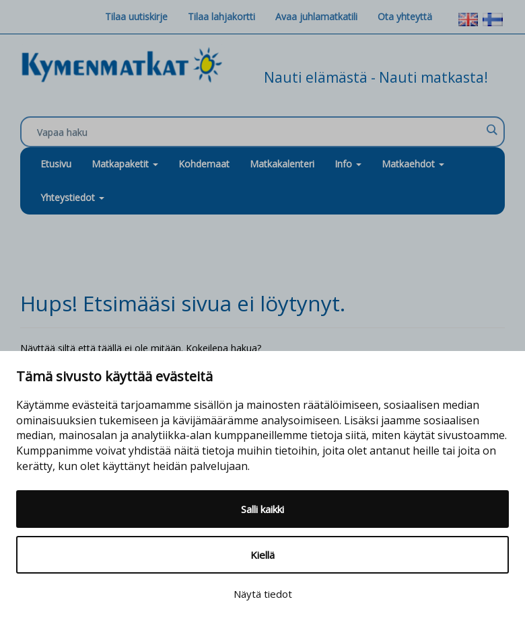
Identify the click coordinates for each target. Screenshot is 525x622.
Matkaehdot (413, 163)
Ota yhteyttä (405, 16)
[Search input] (259, 132)
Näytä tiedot (263, 593)
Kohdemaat (204, 163)
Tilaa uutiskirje (136, 16)
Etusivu (55, 163)
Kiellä (262, 554)
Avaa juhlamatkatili (316, 16)
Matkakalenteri (282, 163)
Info (348, 163)
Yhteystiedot (72, 197)
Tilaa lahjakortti (221, 16)
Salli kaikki (262, 509)
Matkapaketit (125, 163)
